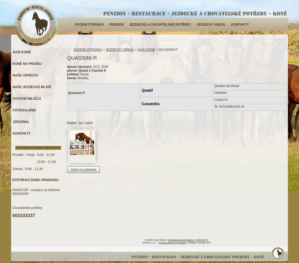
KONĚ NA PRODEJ (27, 64)
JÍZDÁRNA (21, 122)
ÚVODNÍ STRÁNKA (89, 24)
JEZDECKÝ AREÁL (211, 24)
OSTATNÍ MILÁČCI (27, 99)
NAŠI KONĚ (146, 50)
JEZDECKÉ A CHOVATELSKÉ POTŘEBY (160, 24)
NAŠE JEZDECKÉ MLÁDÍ (32, 87)
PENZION (116, 24)
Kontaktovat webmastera (181, 240)
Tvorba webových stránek (172, 242)
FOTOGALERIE (24, 110)
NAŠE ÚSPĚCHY (25, 75)
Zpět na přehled (83, 170)
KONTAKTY (240, 24)
